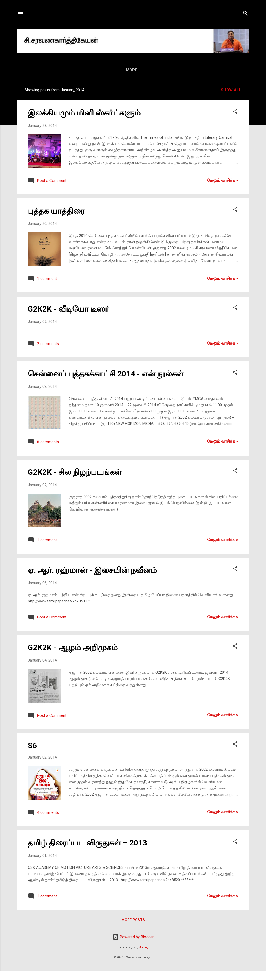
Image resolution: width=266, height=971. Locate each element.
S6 (32, 745)
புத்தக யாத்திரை (56, 210)
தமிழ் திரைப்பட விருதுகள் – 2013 (87, 842)
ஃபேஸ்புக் (196, 70)
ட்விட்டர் (222, 70)
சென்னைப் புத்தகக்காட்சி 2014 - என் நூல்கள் (106, 373)
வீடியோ (169, 70)
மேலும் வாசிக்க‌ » (222, 180)
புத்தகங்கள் (94, 70)
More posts (133, 920)
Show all (231, 90)
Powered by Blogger (133, 937)
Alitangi (144, 947)
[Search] (245, 14)
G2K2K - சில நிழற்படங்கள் (75, 472)
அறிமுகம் (66, 70)
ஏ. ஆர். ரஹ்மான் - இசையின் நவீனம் (92, 570)
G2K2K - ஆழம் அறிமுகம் (73, 647)
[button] (235, 112)
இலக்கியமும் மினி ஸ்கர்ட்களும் (84, 112)
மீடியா (147, 70)
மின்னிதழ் (123, 70)
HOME (41, 70)
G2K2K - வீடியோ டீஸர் (68, 308)
